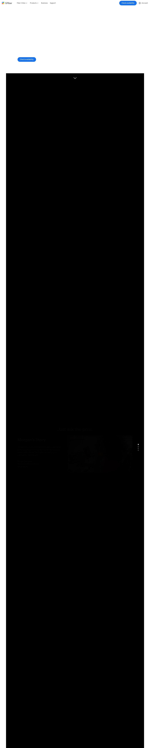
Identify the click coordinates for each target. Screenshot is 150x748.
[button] (140, 69)
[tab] (138, 444)
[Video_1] (75, 39)
